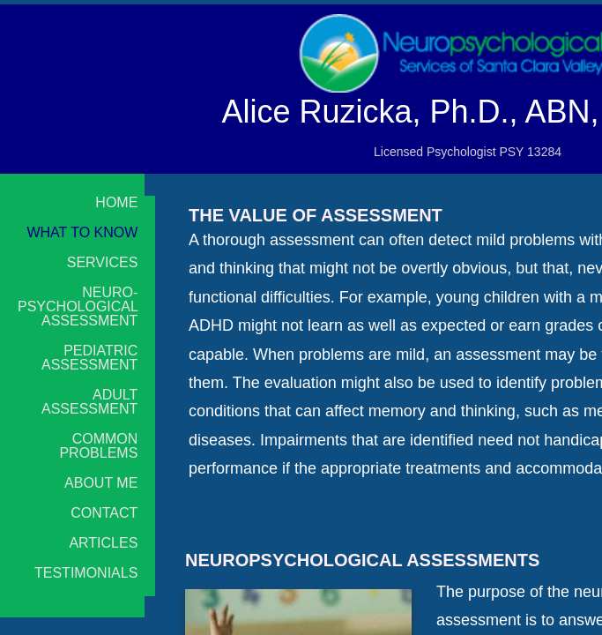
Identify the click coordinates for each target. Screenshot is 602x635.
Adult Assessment (89, 402)
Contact (104, 513)
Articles (103, 543)
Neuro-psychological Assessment (78, 307)
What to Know (81, 233)
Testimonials (85, 573)
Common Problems (98, 446)
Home (116, 203)
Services (102, 263)
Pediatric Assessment (89, 358)
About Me (100, 483)
